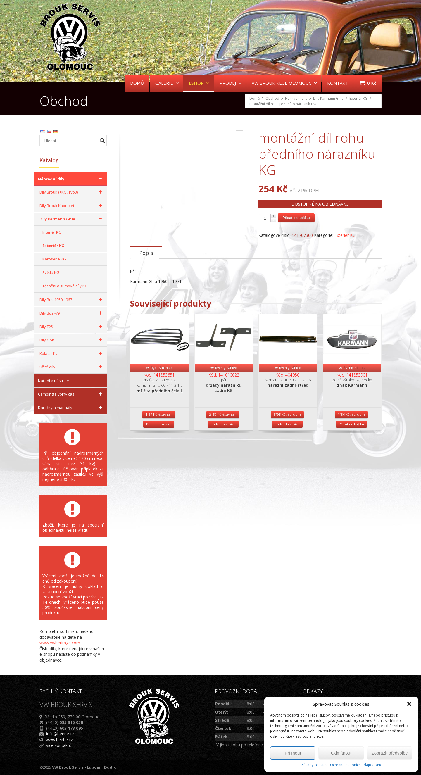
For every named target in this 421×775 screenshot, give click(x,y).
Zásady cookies (314, 764)
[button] (409, 704)
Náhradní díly (71, 178)
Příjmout (293, 752)
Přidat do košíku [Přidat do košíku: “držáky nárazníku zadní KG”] (223, 457)
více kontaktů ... (60, 745)
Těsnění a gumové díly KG (65, 286)
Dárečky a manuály (71, 407)
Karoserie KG (54, 259)
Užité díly (71, 366)
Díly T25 (71, 326)
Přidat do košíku (296, 218)
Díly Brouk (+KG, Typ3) (71, 192)
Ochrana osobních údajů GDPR (355, 764)
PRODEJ (231, 83)
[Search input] (70, 141)
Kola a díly (71, 353)
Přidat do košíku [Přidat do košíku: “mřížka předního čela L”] (158, 457)
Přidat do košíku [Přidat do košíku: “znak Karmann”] (351, 457)
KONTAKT (337, 83)
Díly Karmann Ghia (71, 218)
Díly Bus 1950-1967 (71, 299)
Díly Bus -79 (71, 313)
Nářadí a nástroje (53, 380)
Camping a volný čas (71, 394)
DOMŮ (137, 83)
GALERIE (167, 83)
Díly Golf (71, 340)
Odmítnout (341, 752)
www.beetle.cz (59, 739)
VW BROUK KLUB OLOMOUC (284, 83)
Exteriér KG (345, 235)
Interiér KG (51, 232)
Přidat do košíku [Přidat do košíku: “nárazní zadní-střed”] (287, 457)
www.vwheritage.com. (60, 642)
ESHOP (199, 83)
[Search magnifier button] (102, 141)
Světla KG (50, 272)
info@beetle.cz (60, 733)
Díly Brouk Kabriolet (71, 205)
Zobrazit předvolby (390, 752)
